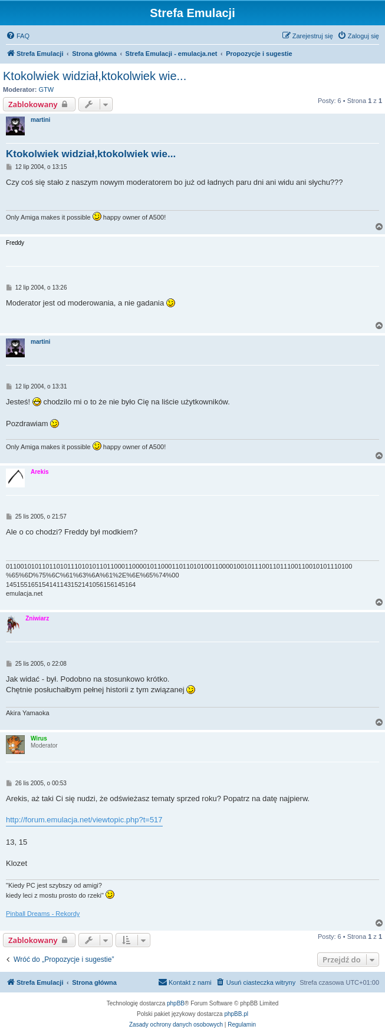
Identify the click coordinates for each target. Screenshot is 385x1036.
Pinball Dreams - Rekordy (43, 913)
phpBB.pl (236, 1014)
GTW (46, 89)
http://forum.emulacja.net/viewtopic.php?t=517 (84, 819)
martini (40, 120)
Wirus (39, 738)
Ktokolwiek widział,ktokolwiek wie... (94, 75)
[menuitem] (17, 36)
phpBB (176, 1003)
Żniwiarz (37, 618)
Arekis (40, 472)
